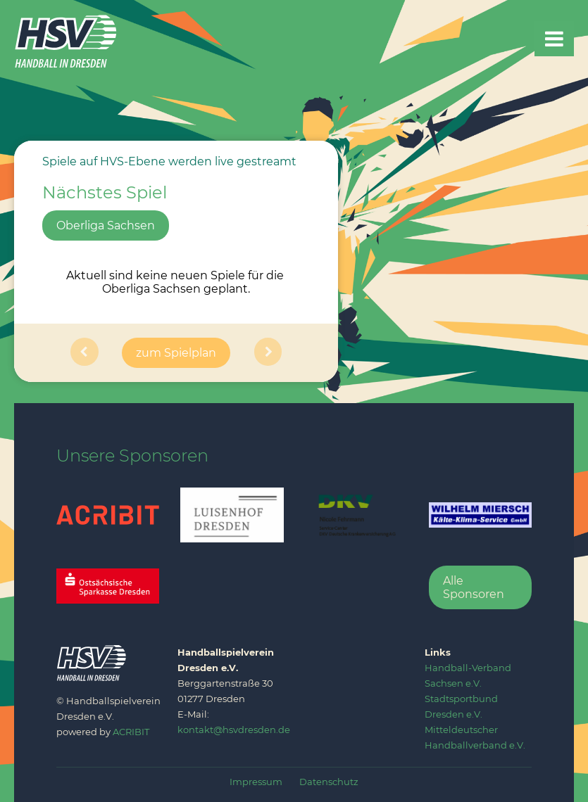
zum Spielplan (176, 352)
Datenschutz (328, 781)
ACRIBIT (131, 731)
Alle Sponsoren (473, 587)
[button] (84, 352)
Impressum (256, 781)
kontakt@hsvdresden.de (233, 729)
